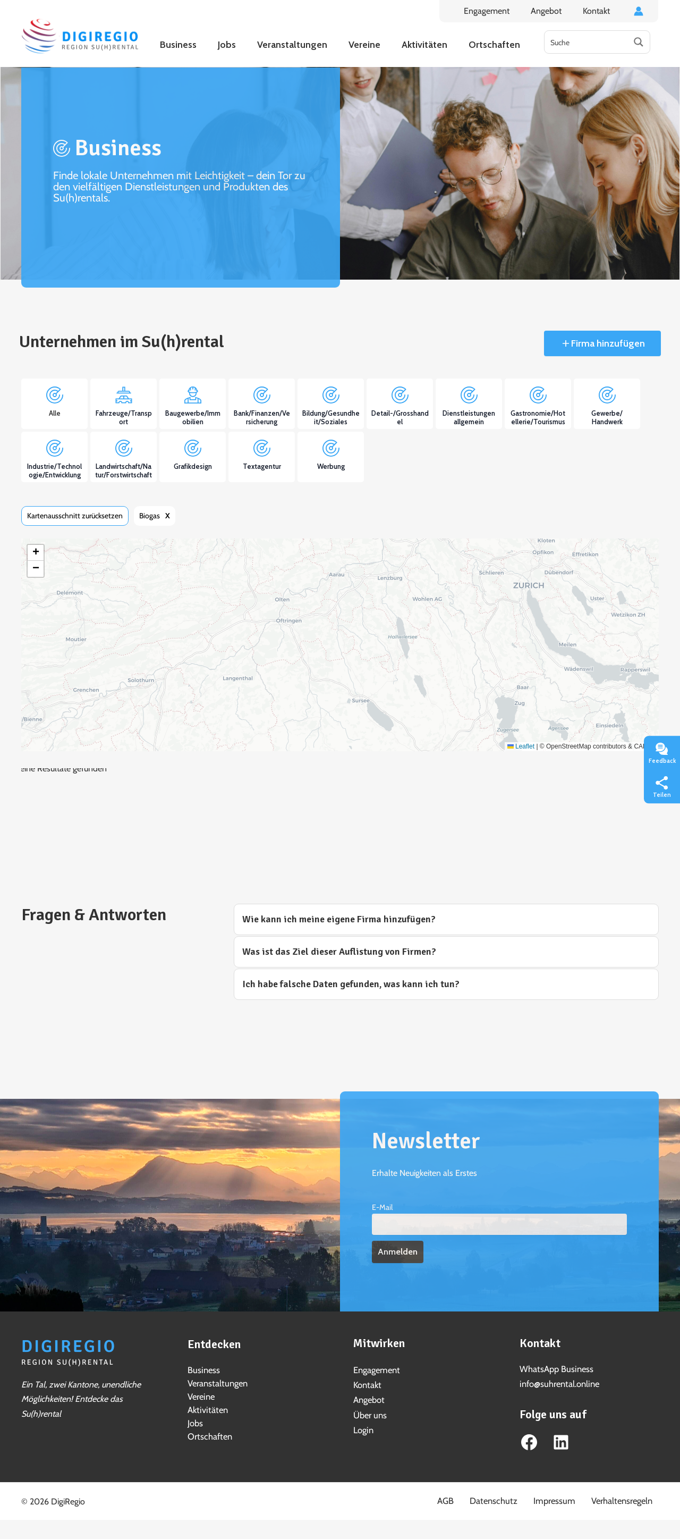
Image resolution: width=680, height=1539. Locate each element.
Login (363, 1428)
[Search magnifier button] (638, 42)
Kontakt (598, 11)
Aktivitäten (206, 1408)
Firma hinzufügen (607, 343)
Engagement (497, 11)
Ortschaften (209, 1433)
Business (203, 1370)
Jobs (195, 1421)
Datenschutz (518, 1498)
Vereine (201, 1395)
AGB (478, 1498)
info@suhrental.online (558, 1383)
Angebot (552, 11)
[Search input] (586, 42)
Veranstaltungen (217, 1382)
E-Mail (382, 1207)
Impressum (569, 1498)
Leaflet (520, 746)
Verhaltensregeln (628, 1498)
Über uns (369, 1413)
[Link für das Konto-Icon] (638, 11)
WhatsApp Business (555, 1369)
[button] (36, 553)
